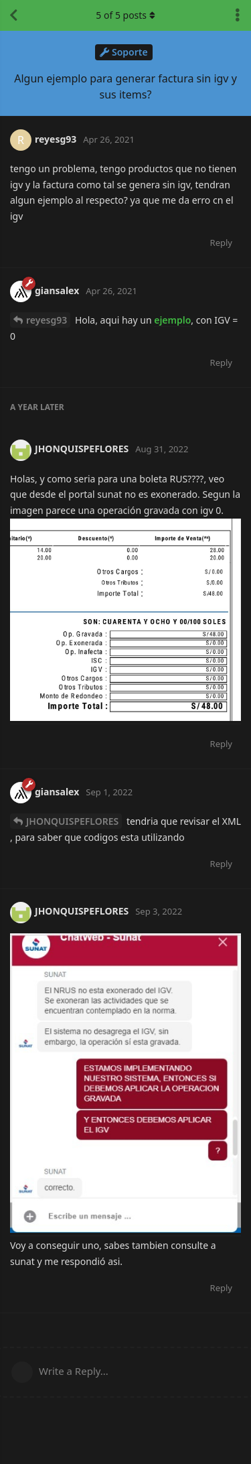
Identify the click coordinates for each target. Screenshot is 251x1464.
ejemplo (172, 320)
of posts (125, 15)
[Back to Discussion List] (13, 15)
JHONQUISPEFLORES (72, 821)
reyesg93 (46, 320)
